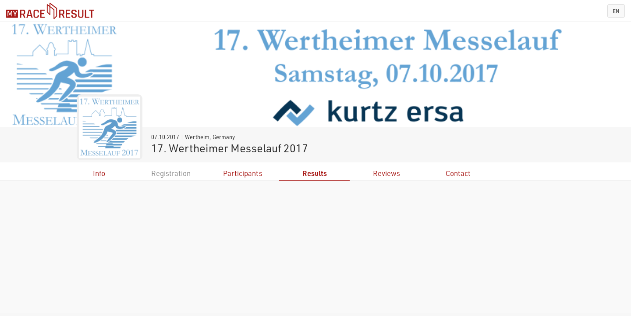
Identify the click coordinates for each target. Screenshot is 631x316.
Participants (242, 173)
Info (99, 173)
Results (314, 173)
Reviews (386, 173)
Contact (458, 173)
